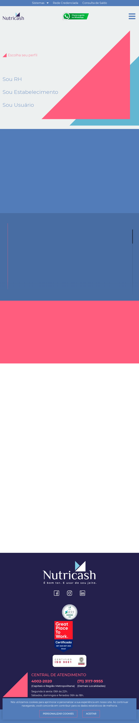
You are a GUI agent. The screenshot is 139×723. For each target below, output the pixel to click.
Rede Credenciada (65, 3)
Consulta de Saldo (94, 3)
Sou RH (12, 79)
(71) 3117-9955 (91, 683)
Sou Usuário (18, 105)
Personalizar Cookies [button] (58, 713)
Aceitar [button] (91, 713)
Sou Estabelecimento (30, 92)
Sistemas (38, 3)
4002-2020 (53, 683)
